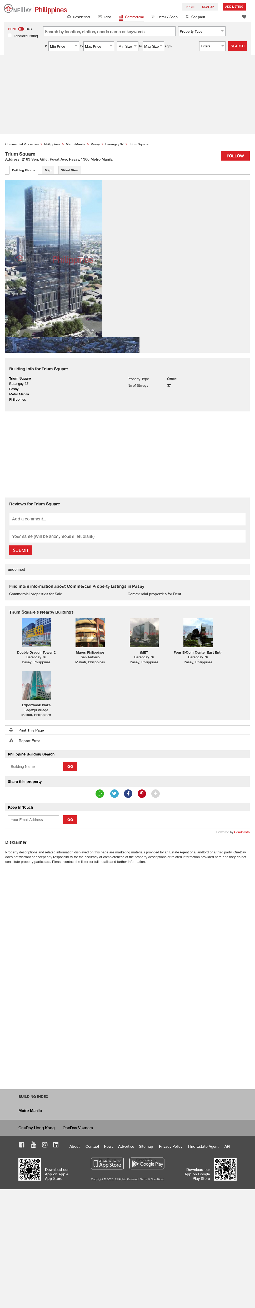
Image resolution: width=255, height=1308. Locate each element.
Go (70, 766)
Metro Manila (30, 1110)
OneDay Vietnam (78, 1127)
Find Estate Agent (203, 1146)
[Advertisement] (128, 94)
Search (237, 46)
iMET (144, 652)
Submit (21, 550)
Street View (69, 170)
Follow (235, 155)
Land (104, 17)
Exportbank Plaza (36, 705)
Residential (78, 17)
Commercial (131, 17)
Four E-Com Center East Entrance (201, 652)
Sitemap (146, 1146)
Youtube (33, 1145)
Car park (195, 17)
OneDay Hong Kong (36, 1127)
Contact (92, 1146)
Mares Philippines (90, 652)
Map (48, 170)
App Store (107, 1159)
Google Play (146, 1159)
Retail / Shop (165, 17)
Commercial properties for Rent (154, 593)
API (227, 1146)
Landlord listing (26, 36)
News (108, 1146)
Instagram (45, 1145)
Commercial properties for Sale (35, 593)
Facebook (21, 1145)
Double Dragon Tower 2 (36, 652)
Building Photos (23, 170)
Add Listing (234, 6)
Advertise (126, 1146)
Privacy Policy (170, 1146)
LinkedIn (56, 1145)
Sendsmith (242, 832)
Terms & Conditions (152, 1179)
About (74, 1146)
